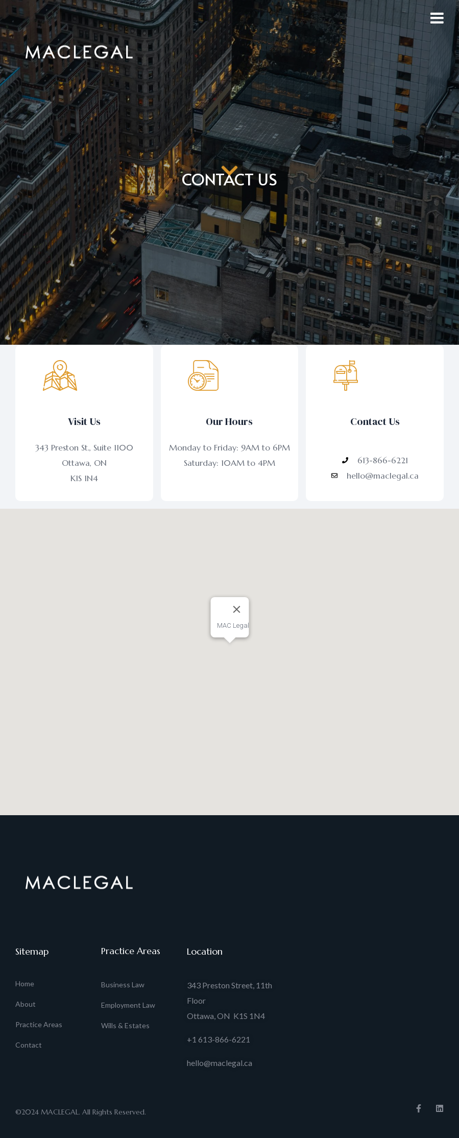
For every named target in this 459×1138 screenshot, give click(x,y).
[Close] (236, 609)
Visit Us (84, 421)
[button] (229, 652)
